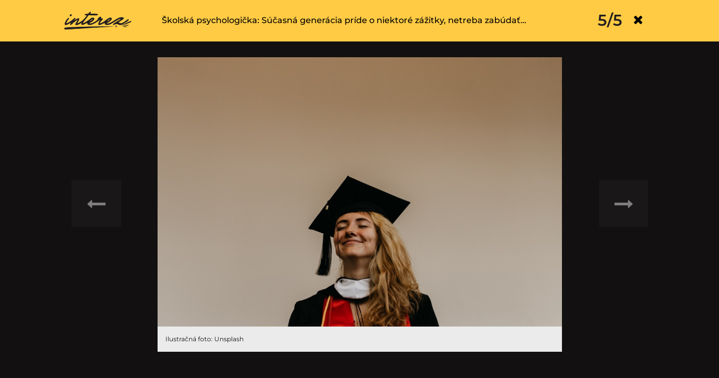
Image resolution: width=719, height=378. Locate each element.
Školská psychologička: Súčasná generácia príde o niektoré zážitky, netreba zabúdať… (344, 20)
